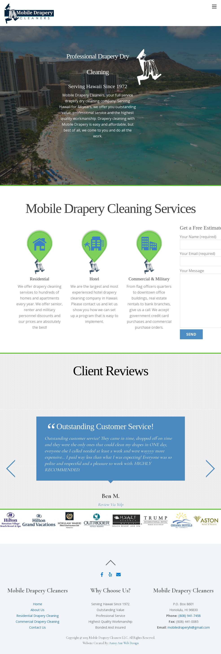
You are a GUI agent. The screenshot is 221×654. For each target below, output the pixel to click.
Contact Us (37, 627)
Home (37, 604)
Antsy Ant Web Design (124, 643)
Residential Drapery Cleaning (37, 616)
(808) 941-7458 (189, 616)
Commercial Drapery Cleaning (37, 621)
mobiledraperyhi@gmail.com (189, 627)
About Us (37, 610)
